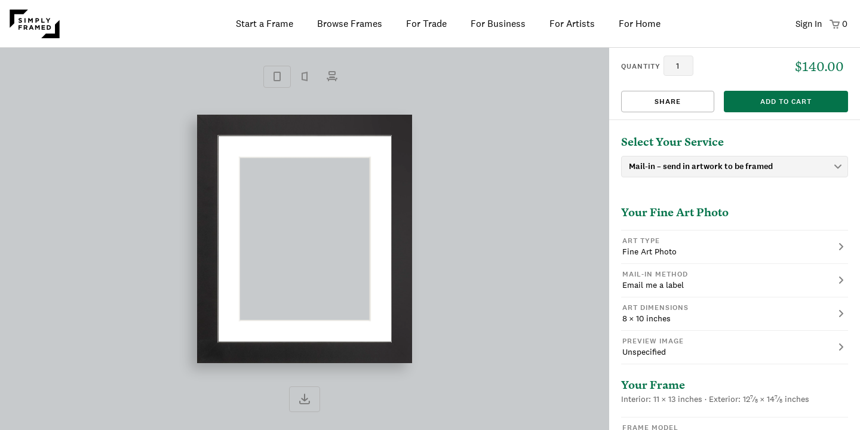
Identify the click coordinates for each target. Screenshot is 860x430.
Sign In (809, 23)
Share (668, 101)
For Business (498, 23)
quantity (641, 66)
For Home (640, 23)
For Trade (426, 23)
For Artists (572, 23)
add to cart (786, 101)
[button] (734, 246)
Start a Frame (264, 23)
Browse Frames (349, 23)
